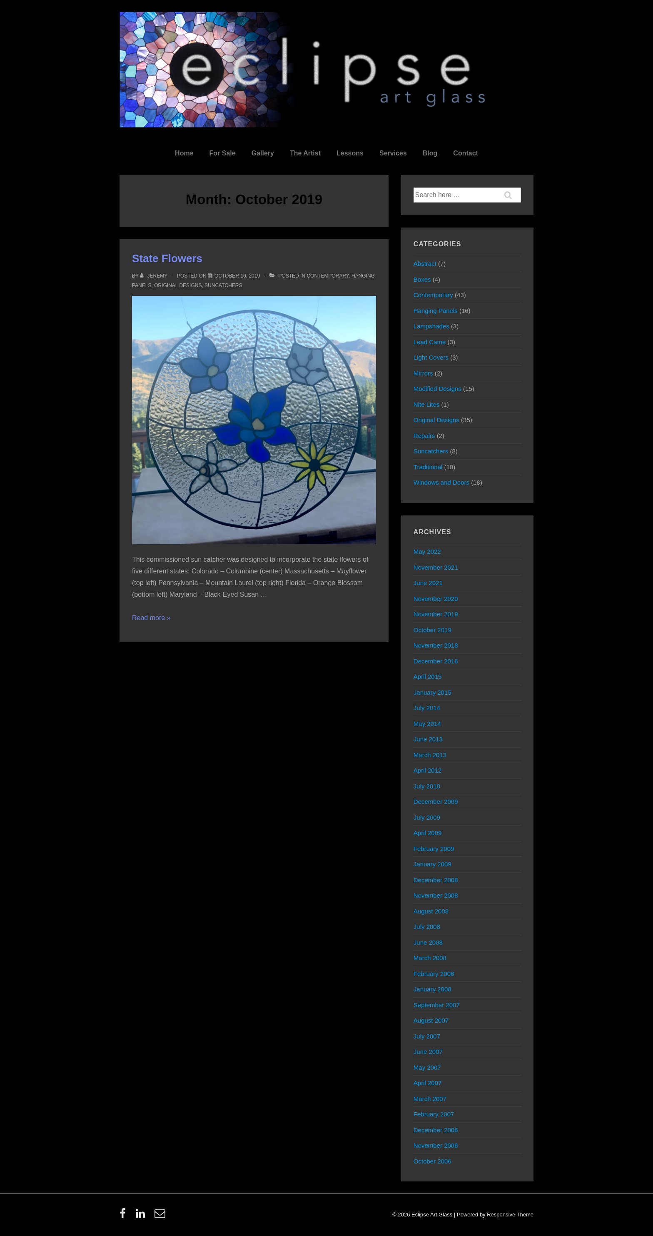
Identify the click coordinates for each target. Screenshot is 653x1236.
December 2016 (436, 661)
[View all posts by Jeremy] (154, 276)
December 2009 (436, 801)
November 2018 (436, 645)
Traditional (428, 466)
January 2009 (432, 864)
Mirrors (423, 373)
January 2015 (432, 692)
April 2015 (428, 676)
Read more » (151, 617)
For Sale (222, 153)
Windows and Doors (441, 482)
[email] (161, 1216)
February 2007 (434, 1114)
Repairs (424, 435)
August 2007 (431, 1020)
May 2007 (427, 1067)
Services (393, 153)
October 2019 (432, 629)
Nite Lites (427, 404)
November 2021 (436, 567)
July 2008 (427, 926)
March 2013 (430, 754)
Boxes (422, 279)
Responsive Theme (510, 1214)
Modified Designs (437, 388)
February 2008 (434, 973)
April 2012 (428, 770)
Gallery (263, 153)
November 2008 (436, 895)
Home (184, 153)
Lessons (350, 153)
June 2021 (428, 582)
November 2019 (436, 614)
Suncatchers (223, 285)
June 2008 (428, 942)
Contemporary (328, 276)
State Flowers (167, 258)
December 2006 (436, 1129)
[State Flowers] (237, 276)
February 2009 (434, 848)
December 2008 (436, 879)
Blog (430, 153)
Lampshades (431, 326)
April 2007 (428, 1082)
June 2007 (428, 1051)
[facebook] (125, 1216)
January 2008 (432, 989)
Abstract (425, 263)
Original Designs (178, 285)
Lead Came (430, 341)
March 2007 (430, 1098)
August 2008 (431, 911)
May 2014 (427, 723)
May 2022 (427, 551)
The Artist (305, 153)
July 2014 (427, 707)
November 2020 (436, 598)
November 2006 (436, 1145)
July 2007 (427, 1036)
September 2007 (437, 1004)
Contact (465, 153)
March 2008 (430, 957)
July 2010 (427, 786)
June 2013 (428, 739)
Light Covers (431, 357)
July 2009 (427, 817)
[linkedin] (142, 1216)
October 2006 (432, 1161)
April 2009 (428, 832)
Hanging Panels (436, 310)
